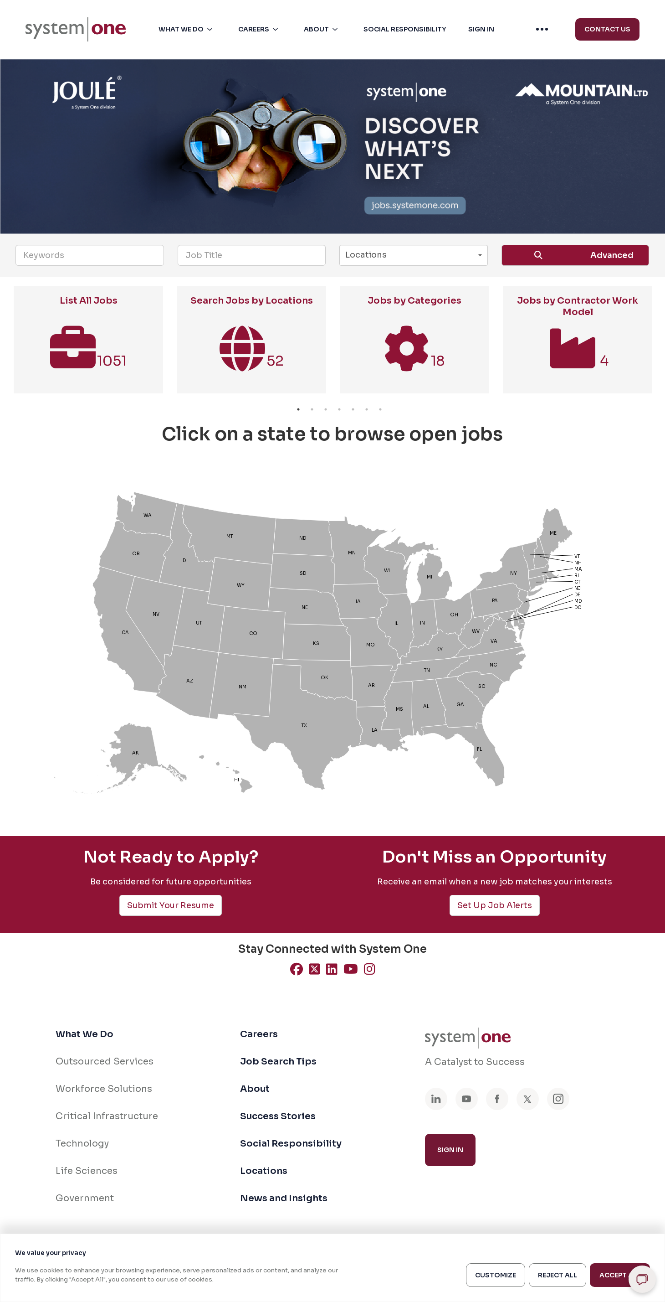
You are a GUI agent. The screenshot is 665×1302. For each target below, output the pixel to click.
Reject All (557, 1275)
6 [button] (366, 409)
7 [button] (380, 409)
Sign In (450, 1150)
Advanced (612, 255)
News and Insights (283, 1198)
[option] (88, 344)
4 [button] (339, 409)
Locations (263, 1171)
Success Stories (278, 1116)
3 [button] (325, 409)
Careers (259, 1034)
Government (85, 1198)
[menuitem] (76, 29)
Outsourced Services (104, 1061)
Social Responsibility (291, 1143)
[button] (187, 29)
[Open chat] (642, 1279)
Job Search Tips (278, 1061)
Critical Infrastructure (107, 1116)
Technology (82, 1143)
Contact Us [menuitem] (607, 29)
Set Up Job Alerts (494, 905)
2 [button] (312, 409)
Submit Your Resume (170, 905)
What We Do (84, 1034)
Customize (495, 1275)
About (255, 1089)
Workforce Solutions (104, 1089)
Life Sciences (87, 1171)
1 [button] (298, 409)
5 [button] (353, 409)
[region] (332, 1268)
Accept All (619, 1275)
